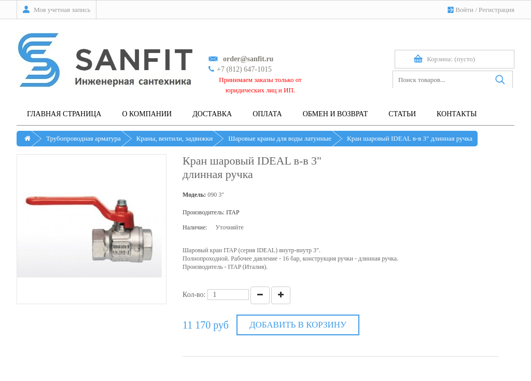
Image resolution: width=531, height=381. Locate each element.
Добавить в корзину (297, 325)
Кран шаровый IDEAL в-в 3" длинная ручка (409, 138)
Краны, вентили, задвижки (174, 138)
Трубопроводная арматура (83, 138)
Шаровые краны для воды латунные (279, 138)
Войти (464, 9)
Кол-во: (194, 294)
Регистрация (496, 9)
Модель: (194, 194)
